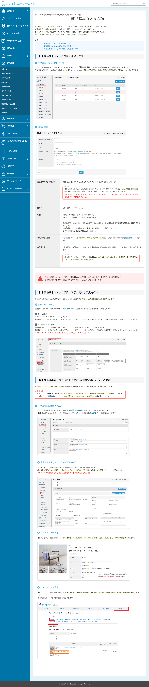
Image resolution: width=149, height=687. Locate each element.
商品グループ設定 (7, 73)
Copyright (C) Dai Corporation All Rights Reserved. (74, 684)
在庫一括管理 (6, 86)
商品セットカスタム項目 (9, 108)
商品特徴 (4, 113)
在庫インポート (6, 91)
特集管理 (4, 82)
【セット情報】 (71, 34)
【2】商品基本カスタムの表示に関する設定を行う (58, 46)
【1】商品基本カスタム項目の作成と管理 (55, 43)
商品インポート (6, 95)
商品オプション (6, 100)
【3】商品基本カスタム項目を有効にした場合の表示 (59, 49)
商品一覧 (4, 69)
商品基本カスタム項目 (9, 104)
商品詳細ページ (131, 238)
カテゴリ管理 (6, 78)
